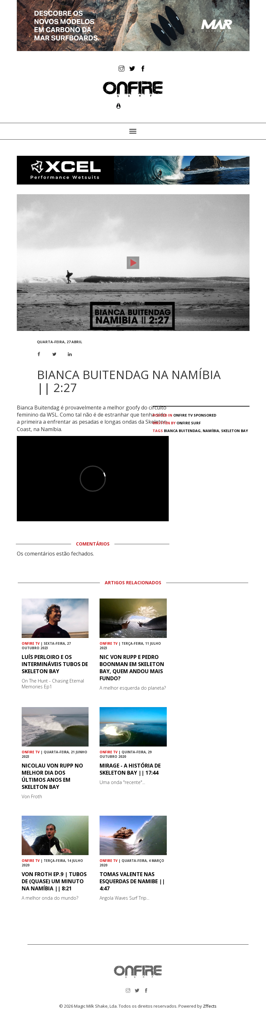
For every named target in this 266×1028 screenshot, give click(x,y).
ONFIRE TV (183, 415)
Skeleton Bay (234, 430)
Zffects (210, 1006)
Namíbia (211, 430)
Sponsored (205, 415)
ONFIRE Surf (188, 422)
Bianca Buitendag (182, 430)
